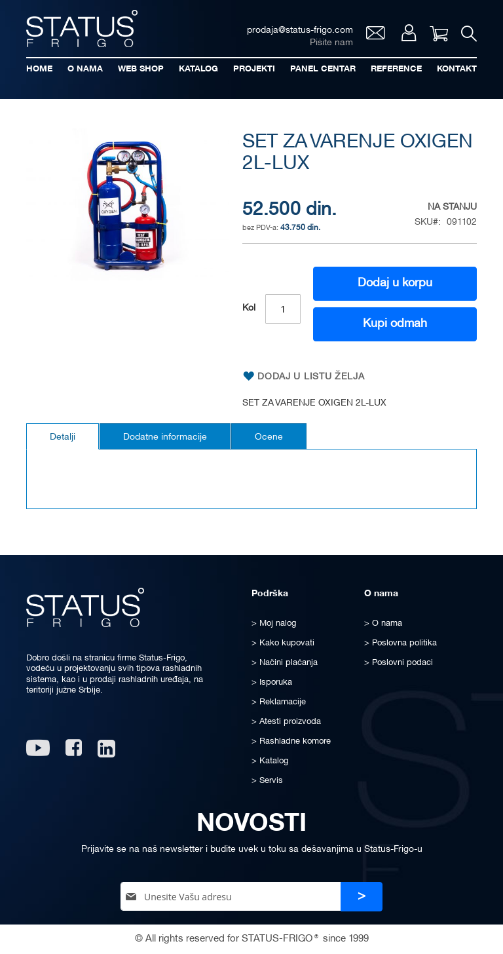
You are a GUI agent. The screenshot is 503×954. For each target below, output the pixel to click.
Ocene (269, 437)
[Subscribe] (361, 896)
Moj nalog (409, 32)
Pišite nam (331, 43)
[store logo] (82, 28)
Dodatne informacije (165, 437)
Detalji (62, 437)
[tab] (62, 436)
